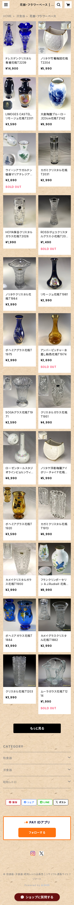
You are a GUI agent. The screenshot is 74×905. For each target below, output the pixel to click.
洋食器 (20, 16)
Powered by (37, 885)
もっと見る (37, 728)
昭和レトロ (10, 782)
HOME (7, 16)
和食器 (7, 758)
